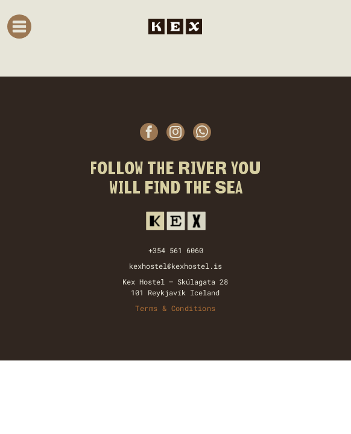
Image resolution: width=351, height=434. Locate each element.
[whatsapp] (202, 133)
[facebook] (149, 133)
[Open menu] (19, 26)
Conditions (193, 308)
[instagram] (175, 133)
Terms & (150, 308)
